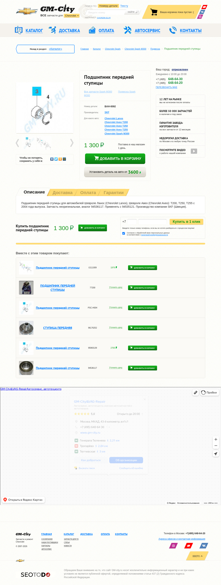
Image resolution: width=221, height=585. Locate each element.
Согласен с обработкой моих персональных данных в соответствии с (148, 234)
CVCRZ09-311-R (104, 18)
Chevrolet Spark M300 (135, 49)
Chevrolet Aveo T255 (116, 130)
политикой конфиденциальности (154, 235)
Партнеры (45, 546)
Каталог (97, 49)
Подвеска (155, 49)
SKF (107, 112)
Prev (18, 143)
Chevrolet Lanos (114, 118)
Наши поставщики (49, 542)
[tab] (34, 192)
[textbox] (105, 12)
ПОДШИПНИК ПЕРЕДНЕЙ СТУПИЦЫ (57, 288)
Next (72, 143)
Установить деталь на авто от (115, 172)
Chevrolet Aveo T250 (116, 126)
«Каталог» (55, 48)
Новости (68, 546)
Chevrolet (70, 15)
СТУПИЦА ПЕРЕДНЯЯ (57, 328)
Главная (85, 49)
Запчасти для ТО (71, 539)
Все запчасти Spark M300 (98, 91)
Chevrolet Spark (113, 49)
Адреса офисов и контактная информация (182, 539)
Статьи (67, 542)
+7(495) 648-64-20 (195, 533)
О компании (46, 539)
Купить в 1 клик (186, 222)
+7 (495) (169, 79)
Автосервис (46, 549)
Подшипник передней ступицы (58, 267)
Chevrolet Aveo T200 (116, 122)
